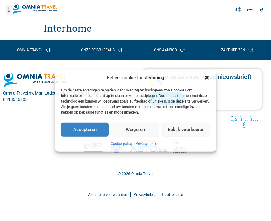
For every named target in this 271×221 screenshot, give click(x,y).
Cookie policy (121, 143)
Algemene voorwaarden (107, 194)
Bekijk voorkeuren (186, 129)
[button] (207, 78)
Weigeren (135, 129)
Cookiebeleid (172, 194)
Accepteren (85, 129)
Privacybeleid (146, 143)
